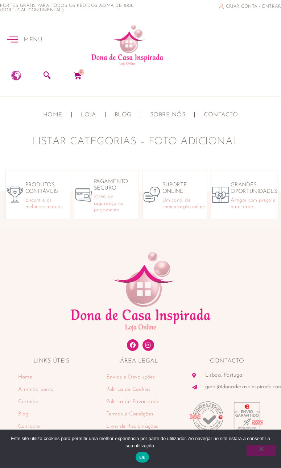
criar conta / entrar (253, 6)
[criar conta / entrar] (221, 6)
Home (52, 115)
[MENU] (12, 39)
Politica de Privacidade (133, 402)
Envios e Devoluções (130, 377)
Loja (88, 115)
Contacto (221, 115)
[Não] (261, 450)
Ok (142, 457)
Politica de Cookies (128, 389)
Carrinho (28, 402)
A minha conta (36, 389)
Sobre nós (168, 115)
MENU (33, 40)
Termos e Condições (130, 414)
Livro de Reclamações (132, 426)
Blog (123, 115)
